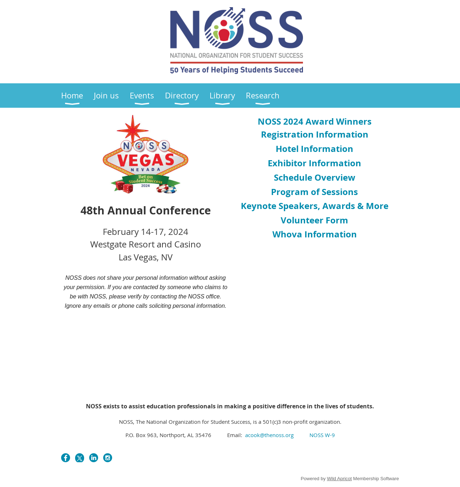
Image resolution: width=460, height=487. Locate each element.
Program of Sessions (314, 192)
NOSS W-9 (322, 435)
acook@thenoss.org (269, 435)
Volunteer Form (314, 220)
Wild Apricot (339, 478)
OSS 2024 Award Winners (315, 121)
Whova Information (314, 234)
